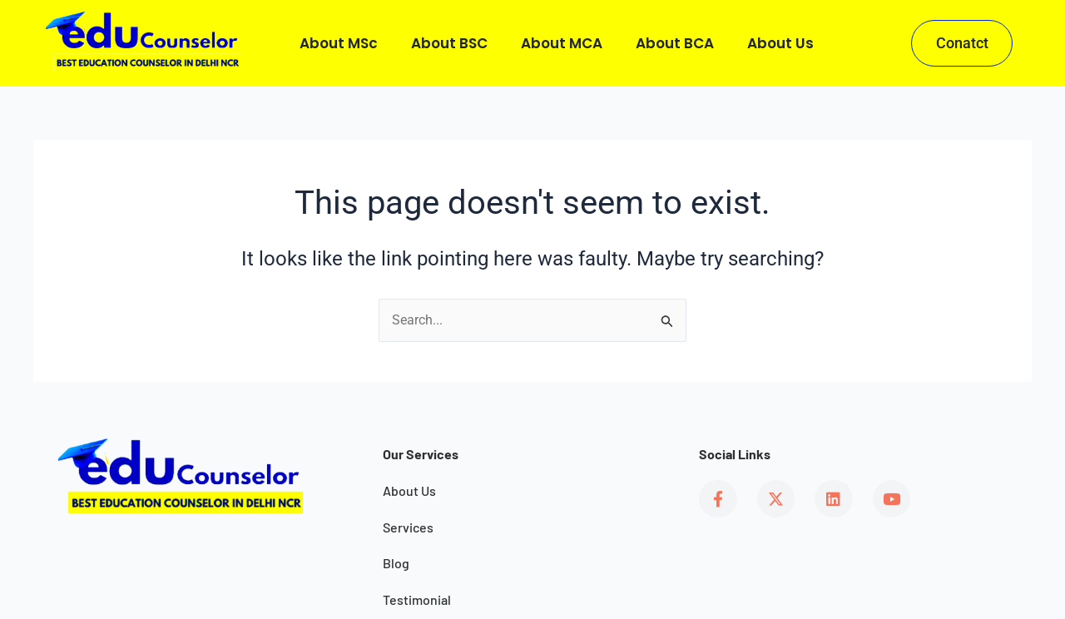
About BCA (675, 43)
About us (780, 43)
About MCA (561, 43)
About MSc (339, 43)
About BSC (449, 43)
